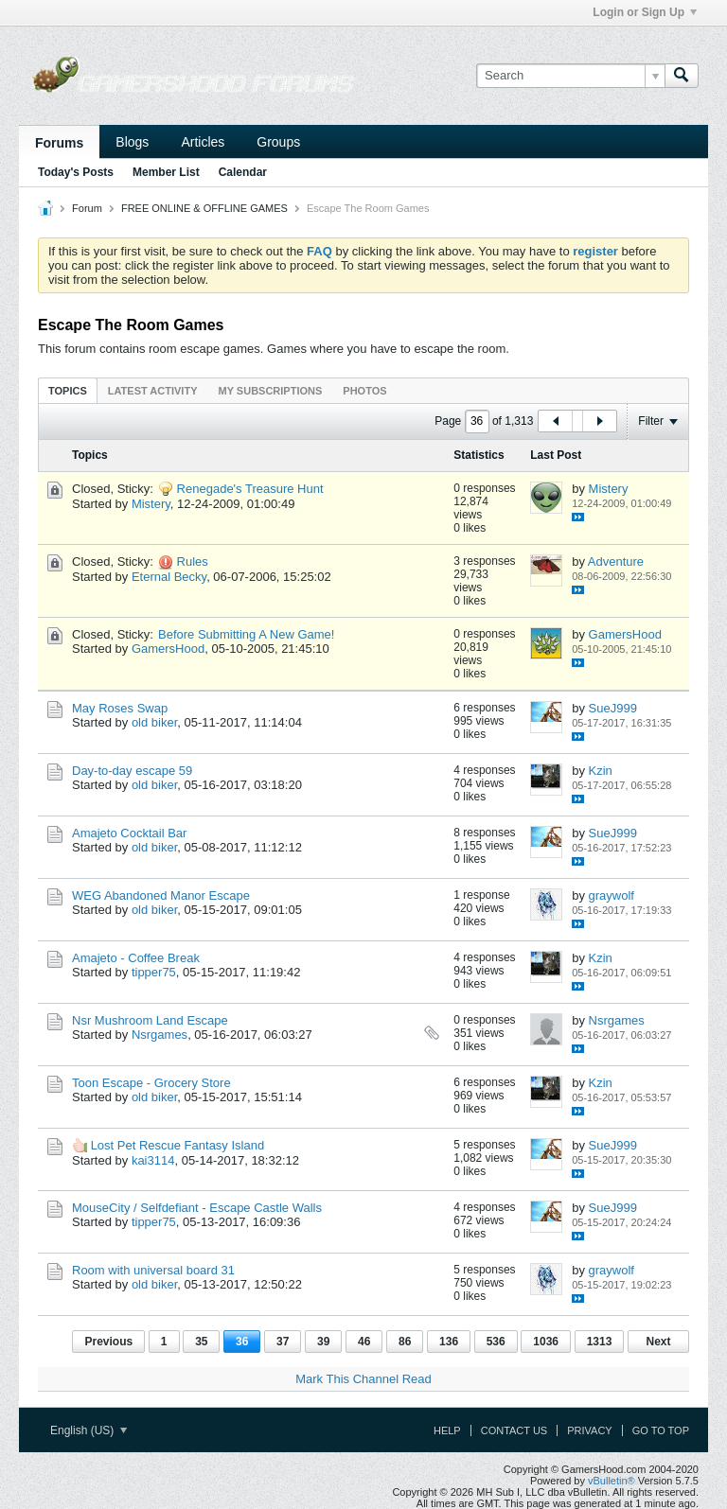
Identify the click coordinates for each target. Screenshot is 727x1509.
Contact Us (514, 1430)
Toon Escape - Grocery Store (151, 1083)
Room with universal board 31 (153, 1270)
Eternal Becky (169, 577)
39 (323, 1341)
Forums (59, 142)
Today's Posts (76, 172)
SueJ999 (613, 708)
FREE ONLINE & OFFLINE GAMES (204, 208)
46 (364, 1341)
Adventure (616, 561)
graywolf (611, 895)
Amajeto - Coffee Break (136, 958)
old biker (154, 722)
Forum (87, 208)
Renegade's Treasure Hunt (250, 489)
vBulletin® (611, 1480)
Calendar (243, 172)
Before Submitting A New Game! (246, 634)
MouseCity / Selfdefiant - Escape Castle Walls (197, 1208)
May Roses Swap (120, 708)
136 (448, 1341)
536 (496, 1341)
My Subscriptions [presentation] (271, 390)
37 (282, 1341)
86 (405, 1341)
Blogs (132, 141)
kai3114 (153, 1160)
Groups (278, 141)
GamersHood (168, 648)
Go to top (660, 1430)
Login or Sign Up (645, 12)
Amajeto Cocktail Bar (129, 833)
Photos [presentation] (364, 390)
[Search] (570, 75)
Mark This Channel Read (363, 1379)
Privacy (589, 1430)
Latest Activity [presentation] (153, 390)
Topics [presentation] (67, 390)
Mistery (151, 504)
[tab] (68, 390)
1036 (546, 1341)
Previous (108, 1341)
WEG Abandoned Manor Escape (161, 895)
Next (658, 1341)
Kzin (600, 770)
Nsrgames (159, 1034)
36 (242, 1341)
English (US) (88, 1430)
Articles (202, 141)
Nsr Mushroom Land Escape (150, 1020)
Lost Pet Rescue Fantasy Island (178, 1145)
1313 (599, 1341)
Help (447, 1430)
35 (201, 1341)
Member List (166, 172)
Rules (192, 561)
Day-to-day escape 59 (132, 770)
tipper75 (154, 972)
